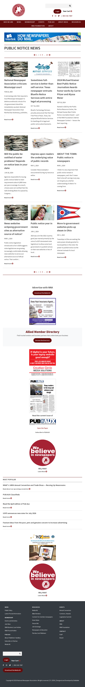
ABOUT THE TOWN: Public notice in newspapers (67, 157)
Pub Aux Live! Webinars (39, 633)
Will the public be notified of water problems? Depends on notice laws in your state (15, 161)
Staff (60, 634)
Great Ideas (63, 22)
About (51, 26)
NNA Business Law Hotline (13, 627)
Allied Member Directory (42, 332)
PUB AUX (51, 22)
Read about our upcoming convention (16, 489)
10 (47, 55)
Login (57, 11)
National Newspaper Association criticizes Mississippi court (15, 84)
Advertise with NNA (42, 287)
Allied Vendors (36, 614)
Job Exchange (36, 627)
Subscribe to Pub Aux (11, 641)
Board (61, 638)
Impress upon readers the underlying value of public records (42, 157)
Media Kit (7, 644)
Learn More (42, 471)
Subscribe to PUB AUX (42, 432)
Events (41, 22)
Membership (30, 22)
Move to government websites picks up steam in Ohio (68, 227)
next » (49, 55)
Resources (76, 22)
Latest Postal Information (13, 614)
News (19, 22)
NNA (60, 624)
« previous (34, 55)
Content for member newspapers (42, 617)
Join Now (7, 624)
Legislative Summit (65, 617)
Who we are (8, 22)
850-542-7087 (18, 665)
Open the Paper (42, 428)
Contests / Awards (65, 614)
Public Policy (8, 610)
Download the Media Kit (42, 293)
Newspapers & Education (39, 630)
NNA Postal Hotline (10, 631)
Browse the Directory (42, 340)
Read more (8, 119)
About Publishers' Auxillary (13, 638)
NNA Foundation (38, 26)
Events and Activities (11, 621)
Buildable (76, 680)
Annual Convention (65, 610)
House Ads (35, 623)
